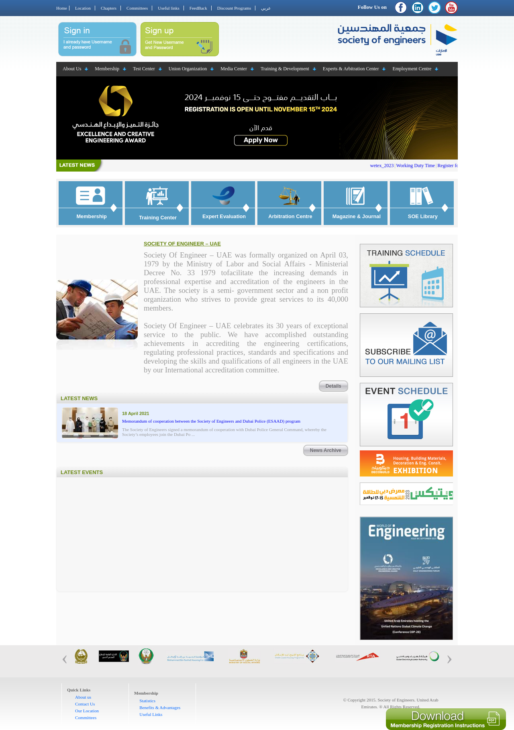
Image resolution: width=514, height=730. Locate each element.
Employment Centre (411, 69)
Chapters (108, 8)
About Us (72, 69)
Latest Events (82, 472)
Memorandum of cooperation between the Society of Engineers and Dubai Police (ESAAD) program (211, 421)
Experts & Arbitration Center (351, 69)
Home (61, 8)
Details (333, 386)
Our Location (87, 710)
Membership (107, 69)
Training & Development (285, 69)
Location (83, 8)
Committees (137, 8)
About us (83, 697)
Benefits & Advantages (159, 707)
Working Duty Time (419, 165)
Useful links (168, 8)
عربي (266, 8)
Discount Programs (234, 8)
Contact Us (85, 703)
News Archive (325, 450)
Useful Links (150, 714)
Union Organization (188, 69)
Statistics (147, 700)
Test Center (144, 69)
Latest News (79, 398)
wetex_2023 (386, 165)
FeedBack (198, 8)
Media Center (233, 69)
